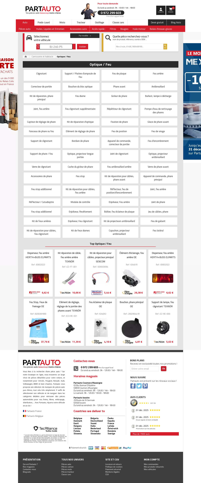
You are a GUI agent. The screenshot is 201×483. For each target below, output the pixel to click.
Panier (171, 10)
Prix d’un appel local (115, 16)
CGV (107, 474)
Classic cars (118, 22)
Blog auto (27, 471)
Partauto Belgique (33, 416)
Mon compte (152, 459)
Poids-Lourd (44, 22)
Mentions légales (112, 471)
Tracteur (81, 22)
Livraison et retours (113, 464)
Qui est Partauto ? (30, 464)
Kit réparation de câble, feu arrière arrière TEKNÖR (69, 257)
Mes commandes (151, 464)
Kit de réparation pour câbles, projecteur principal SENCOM (100, 257)
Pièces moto (66, 469)
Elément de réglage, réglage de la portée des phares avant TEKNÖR (69, 306)
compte (161, 12)
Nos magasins (29, 466)
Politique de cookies (113, 466)
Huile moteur (139, 29)
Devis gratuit (157, 22)
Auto (25, 22)
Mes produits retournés (154, 466)
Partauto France (32, 411)
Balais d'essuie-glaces (161, 29)
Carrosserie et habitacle (42, 56)
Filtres (113, 29)
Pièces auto (66, 464)
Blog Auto (176, 22)
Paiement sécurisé (113, 469)
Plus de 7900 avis (141, 434)
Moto (62, 22)
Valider (82, 46)
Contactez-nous (29, 469)
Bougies (124, 29)
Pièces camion (67, 466)
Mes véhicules (150, 469)
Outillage (99, 22)
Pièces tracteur (67, 471)
